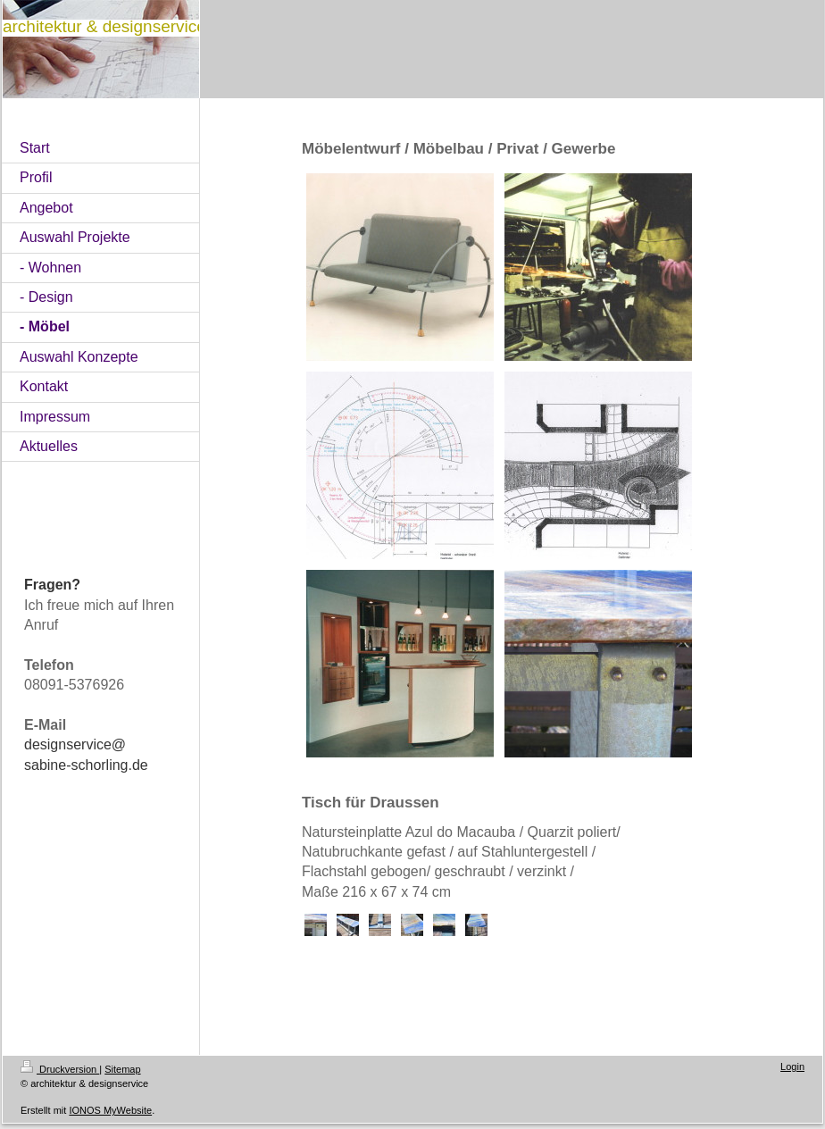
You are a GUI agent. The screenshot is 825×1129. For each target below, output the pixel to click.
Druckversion (60, 1069)
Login (792, 1066)
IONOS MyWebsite (110, 1110)
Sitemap (122, 1069)
